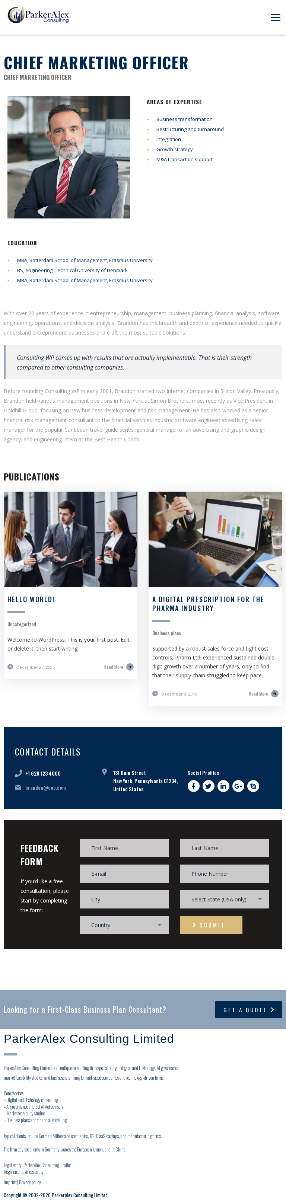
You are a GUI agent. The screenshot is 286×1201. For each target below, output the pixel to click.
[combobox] (224, 899)
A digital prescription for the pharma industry (208, 603)
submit (209, 925)
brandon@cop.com (45, 787)
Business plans (166, 633)
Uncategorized (21, 624)
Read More (119, 667)
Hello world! (31, 599)
